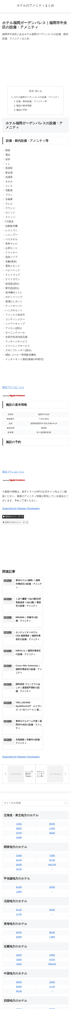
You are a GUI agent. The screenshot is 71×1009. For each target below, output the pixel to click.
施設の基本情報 (24, 106)
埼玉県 (19, 789)
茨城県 (19, 775)
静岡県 (19, 856)
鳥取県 (19, 901)
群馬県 (19, 784)
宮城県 (19, 757)
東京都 (52, 779)
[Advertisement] (35, 63)
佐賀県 (19, 956)
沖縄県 (52, 965)
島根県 (19, 906)
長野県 (52, 807)
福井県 (52, 829)
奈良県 (52, 879)
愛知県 (52, 852)
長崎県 (19, 960)
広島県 (52, 901)
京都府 (19, 879)
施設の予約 (21, 110)
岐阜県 (19, 852)
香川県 (19, 933)
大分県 (52, 951)
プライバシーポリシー (52, 1000)
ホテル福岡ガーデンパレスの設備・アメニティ (36, 97)
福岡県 (19, 951)
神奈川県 (52, 784)
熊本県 (19, 965)
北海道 (19, 743)
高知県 (52, 933)
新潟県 (19, 807)
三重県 (52, 856)
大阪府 (19, 883)
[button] (66, 722)
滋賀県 (19, 874)
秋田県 (52, 743)
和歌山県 (52, 883)
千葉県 (52, 775)
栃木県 (19, 779)
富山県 (19, 829)
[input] (35, 722)
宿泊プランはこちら (13, 388)
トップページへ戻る (18, 1000)
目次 (31, 91)
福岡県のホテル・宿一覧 (13, 517)
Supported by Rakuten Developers (21, 509)
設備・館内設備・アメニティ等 (31, 101)
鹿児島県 (52, 960)
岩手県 (19, 752)
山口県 (52, 906)
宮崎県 (52, 956)
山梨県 (19, 811)
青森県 (19, 748)
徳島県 (19, 929)
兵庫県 (52, 874)
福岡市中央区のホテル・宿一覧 (15, 523)
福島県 (52, 752)
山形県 (52, 748)
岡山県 (19, 911)
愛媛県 (52, 929)
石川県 (19, 834)
